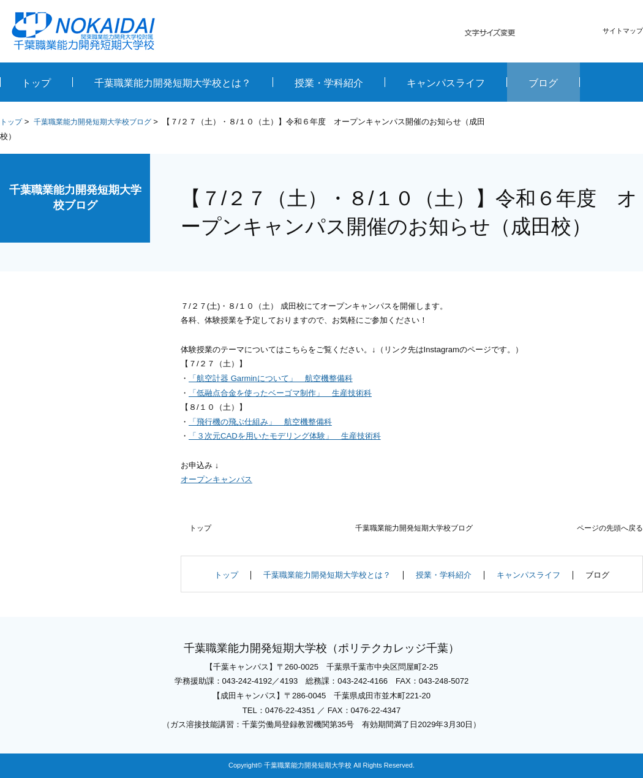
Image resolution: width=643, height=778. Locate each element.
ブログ (597, 575)
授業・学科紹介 (444, 575)
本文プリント (608, 123)
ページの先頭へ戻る (610, 528)
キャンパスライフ (528, 575)
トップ (11, 122)
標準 (552, 33)
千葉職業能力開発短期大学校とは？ (327, 575)
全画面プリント (538, 123)
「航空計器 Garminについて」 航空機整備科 (271, 378)
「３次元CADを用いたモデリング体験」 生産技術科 (285, 435)
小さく (530, 33)
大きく (575, 33)
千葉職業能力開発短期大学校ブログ (92, 122)
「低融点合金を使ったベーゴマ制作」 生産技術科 (280, 393)
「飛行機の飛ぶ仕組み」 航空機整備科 (260, 421)
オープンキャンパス (216, 479)
